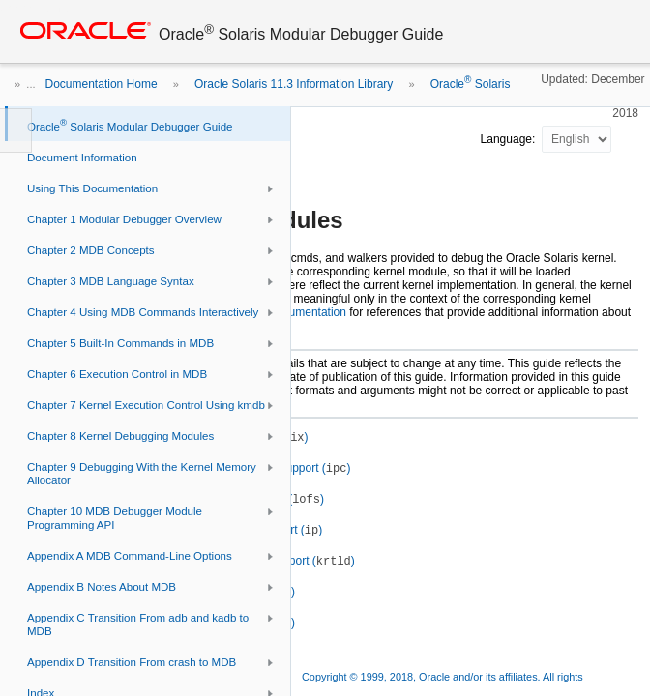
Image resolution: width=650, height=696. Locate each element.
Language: (510, 139)
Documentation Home (101, 84)
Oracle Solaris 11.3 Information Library (293, 84)
